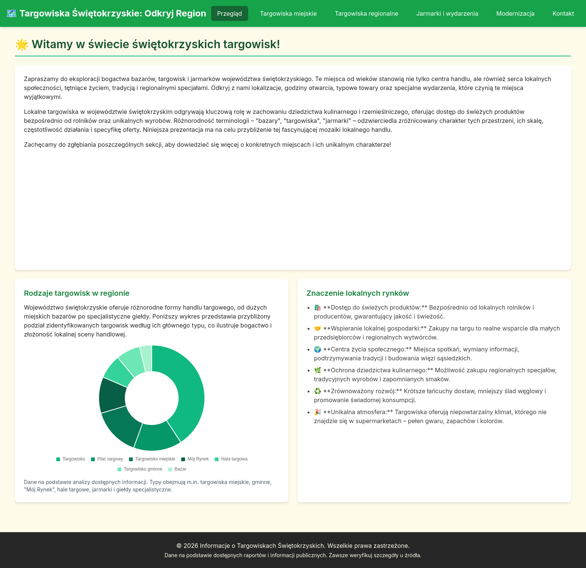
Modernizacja (515, 13)
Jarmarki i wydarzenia (447, 13)
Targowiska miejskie (288, 13)
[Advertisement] (293, 205)
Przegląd (229, 13)
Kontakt (563, 13)
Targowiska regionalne (366, 13)
